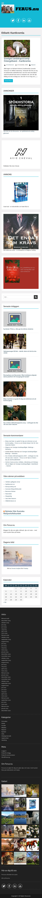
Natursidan (8, 494)
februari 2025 (5, 635)
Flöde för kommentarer (8, 755)
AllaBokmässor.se (10, 501)
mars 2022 (4, 696)
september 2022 (6, 683)
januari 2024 (4, 652)
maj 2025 (4, 629)
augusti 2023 (5, 662)
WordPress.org (5, 757)
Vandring (4, 740)
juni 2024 (4, 645)
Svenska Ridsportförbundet (13, 489)
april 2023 (4, 668)
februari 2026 (5, 618)
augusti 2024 (5, 641)
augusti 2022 (5, 685)
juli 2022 (3, 687)
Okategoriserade (6, 736)
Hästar (3, 723)
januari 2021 (4, 708)
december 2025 (6, 620)
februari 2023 (5, 673)
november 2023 (6, 656)
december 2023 (6, 654)
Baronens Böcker (10, 491)
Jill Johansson (10, 65)
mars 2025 (4, 633)
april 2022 (4, 694)
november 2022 (6, 679)
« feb (4, 602)
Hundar (3, 725)
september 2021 (6, 700)
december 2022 (6, 677)
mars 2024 (4, 650)
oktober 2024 (5, 637)
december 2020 (6, 710)
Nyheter (3, 731)
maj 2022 (4, 691)
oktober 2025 (5, 622)
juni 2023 (4, 664)
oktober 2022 (5, 681)
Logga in (3, 751)
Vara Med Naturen (10, 498)
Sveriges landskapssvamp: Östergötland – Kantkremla (17, 59)
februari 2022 (5, 698)
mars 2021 (4, 704)
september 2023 (6, 660)
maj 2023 (4, 666)
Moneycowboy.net (10, 486)
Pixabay (25, 568)
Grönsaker (4, 721)
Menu (3, 3)
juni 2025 (4, 627)
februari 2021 (5, 706)
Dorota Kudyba (16, 568)
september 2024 (6, 639)
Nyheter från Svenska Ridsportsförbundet (13, 512)
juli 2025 (3, 624)
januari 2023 (4, 675)
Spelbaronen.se (10, 484)
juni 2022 (4, 689)
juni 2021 (3, 702)
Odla (2, 734)
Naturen (33, 65)
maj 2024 (4, 648)
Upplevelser (5, 738)
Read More (8, 80)
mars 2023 (4, 671)
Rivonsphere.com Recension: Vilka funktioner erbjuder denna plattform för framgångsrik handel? (20, 376)
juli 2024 (3, 643)
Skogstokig (8, 496)
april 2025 (4, 631)
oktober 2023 (5, 658)
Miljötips (3, 727)
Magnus (7, 447)
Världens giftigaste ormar (12, 482)
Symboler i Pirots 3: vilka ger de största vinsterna (18, 329)
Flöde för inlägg (6, 753)
